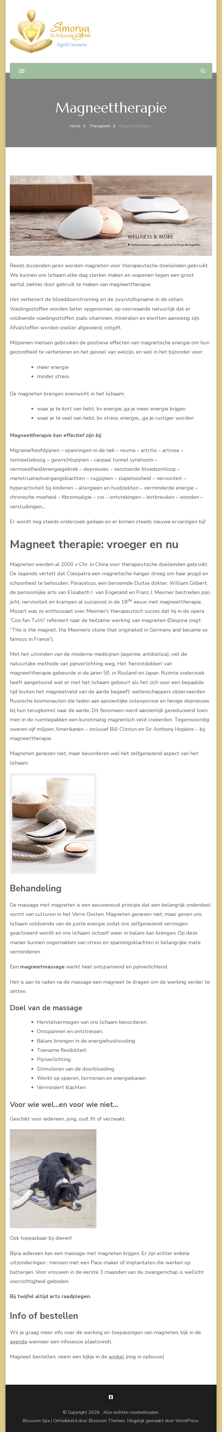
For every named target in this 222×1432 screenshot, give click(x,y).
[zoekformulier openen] (202, 70)
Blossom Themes (107, 1421)
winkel (116, 1356)
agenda (18, 1341)
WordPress (187, 1421)
